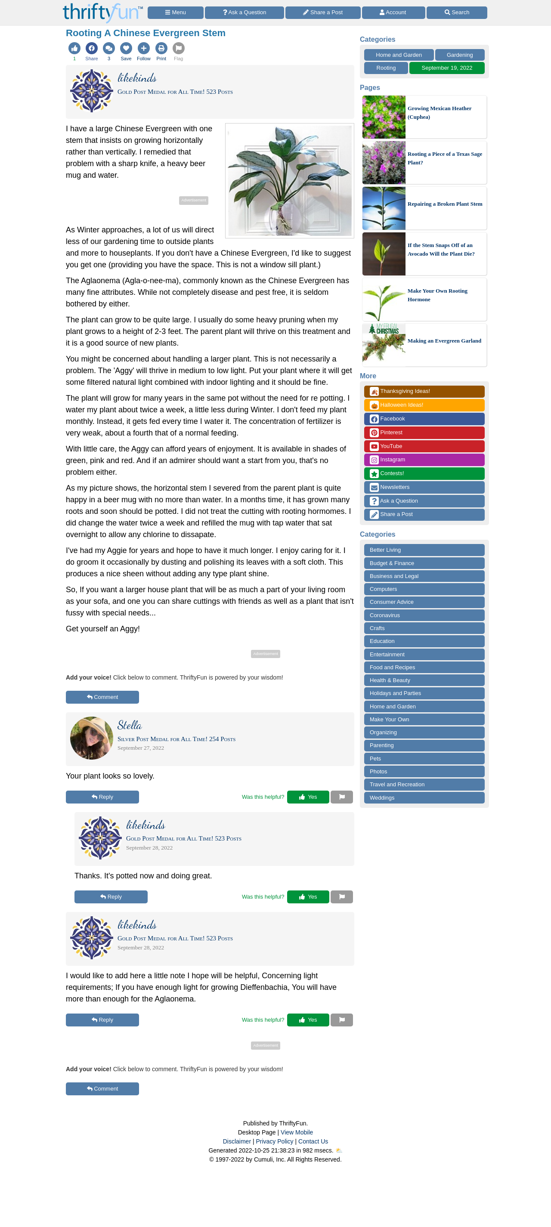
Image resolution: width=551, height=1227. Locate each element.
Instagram (387, 459)
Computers (383, 589)
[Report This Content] (342, 797)
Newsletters (390, 487)
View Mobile (297, 1132)
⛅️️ (339, 1150)
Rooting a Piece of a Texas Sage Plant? (445, 158)
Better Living (385, 550)
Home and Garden (399, 55)
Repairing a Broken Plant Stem (445, 204)
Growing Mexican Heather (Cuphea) (439, 112)
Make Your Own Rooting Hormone (437, 295)
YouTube (386, 446)
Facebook (387, 418)
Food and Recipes (392, 667)
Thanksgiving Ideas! (400, 391)
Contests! (387, 473)
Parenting (382, 745)
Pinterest (386, 432)
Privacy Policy (274, 1141)
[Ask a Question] (244, 12)
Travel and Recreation (397, 784)
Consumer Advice (392, 602)
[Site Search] (457, 12)
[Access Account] (394, 12)
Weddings (382, 797)
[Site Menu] (176, 12)
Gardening (460, 55)
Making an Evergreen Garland (444, 340)
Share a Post (391, 514)
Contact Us (313, 1141)
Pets (375, 758)
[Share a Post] (323, 12)
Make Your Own (389, 719)
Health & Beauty (390, 680)
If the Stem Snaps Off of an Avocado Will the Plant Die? (441, 249)
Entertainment (387, 654)
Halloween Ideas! (396, 405)
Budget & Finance (392, 563)
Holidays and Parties (395, 693)
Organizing (383, 732)
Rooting (386, 68)
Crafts (377, 628)
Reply (102, 797)
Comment (102, 697)
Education (382, 641)
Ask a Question (394, 501)
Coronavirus (385, 615)
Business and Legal (394, 576)
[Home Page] (102, 5)
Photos (378, 771)
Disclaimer (237, 1141)
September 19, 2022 (447, 68)
